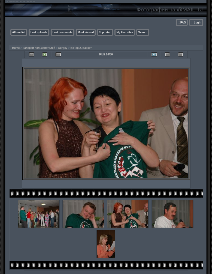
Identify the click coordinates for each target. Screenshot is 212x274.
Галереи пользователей (39, 47)
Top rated (105, 32)
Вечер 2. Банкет (81, 47)
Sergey (62, 47)
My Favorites (124, 32)
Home (16, 47)
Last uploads (39, 32)
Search (142, 32)
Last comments (62, 32)
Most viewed (86, 32)
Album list (18, 32)
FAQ (183, 22)
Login (197, 22)
